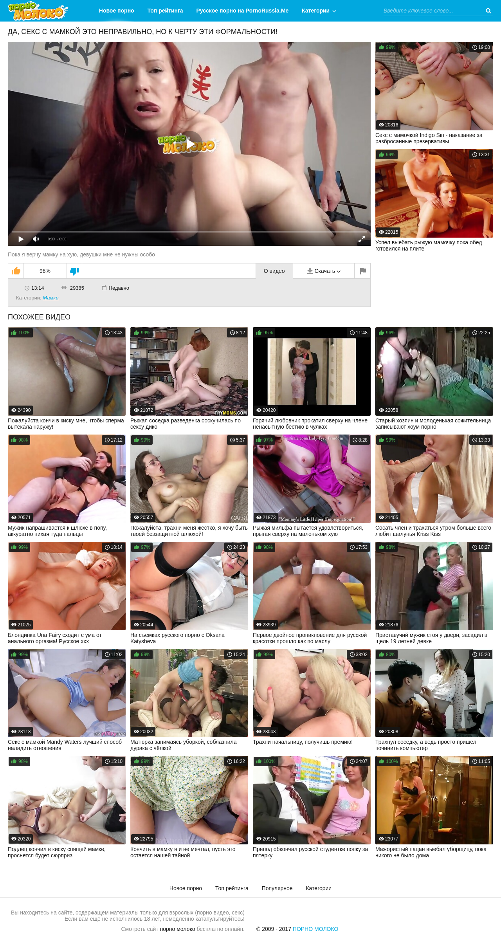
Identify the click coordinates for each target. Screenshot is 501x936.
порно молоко (177, 929)
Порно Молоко (316, 929)
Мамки (51, 298)
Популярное (277, 888)
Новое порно (116, 10)
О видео (274, 271)
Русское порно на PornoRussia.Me (242, 10)
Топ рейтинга (165, 10)
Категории (316, 10)
